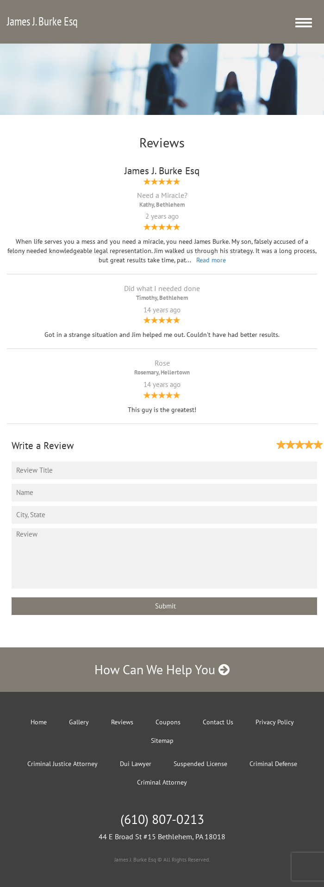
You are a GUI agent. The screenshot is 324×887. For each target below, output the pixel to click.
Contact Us (218, 722)
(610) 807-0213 (162, 819)
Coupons (168, 722)
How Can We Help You (162, 669)
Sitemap (162, 740)
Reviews (122, 722)
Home (39, 722)
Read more (211, 260)
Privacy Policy (274, 722)
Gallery (79, 722)
